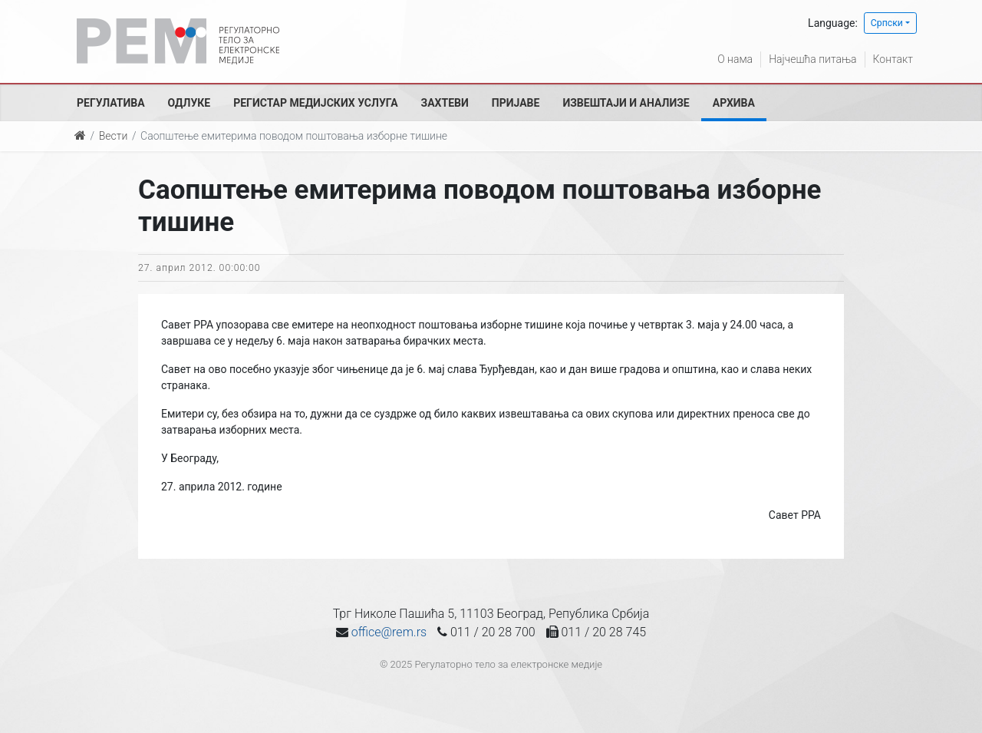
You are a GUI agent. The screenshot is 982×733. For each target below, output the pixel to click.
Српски (887, 23)
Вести (113, 136)
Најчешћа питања (812, 59)
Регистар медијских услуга (315, 103)
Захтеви (445, 103)
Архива (734, 103)
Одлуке (189, 103)
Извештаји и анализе (625, 103)
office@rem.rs (389, 632)
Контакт (893, 59)
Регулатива (111, 103)
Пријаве (516, 103)
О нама (735, 59)
